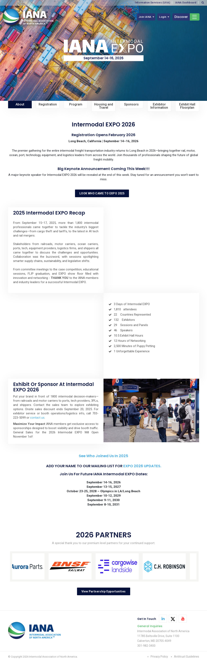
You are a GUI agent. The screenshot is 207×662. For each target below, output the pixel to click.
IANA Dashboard (185, 2)
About (20, 104)
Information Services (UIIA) (152, 2)
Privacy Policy (159, 656)
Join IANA (145, 16)
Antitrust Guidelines (186, 656)
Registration (48, 104)
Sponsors (131, 104)
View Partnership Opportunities (103, 591)
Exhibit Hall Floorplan (187, 105)
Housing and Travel (103, 105)
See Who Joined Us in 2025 (103, 455)
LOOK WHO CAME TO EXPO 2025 (102, 193)
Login (162, 16)
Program (75, 104)
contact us (37, 417)
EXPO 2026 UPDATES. (142, 465)
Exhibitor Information (159, 105)
